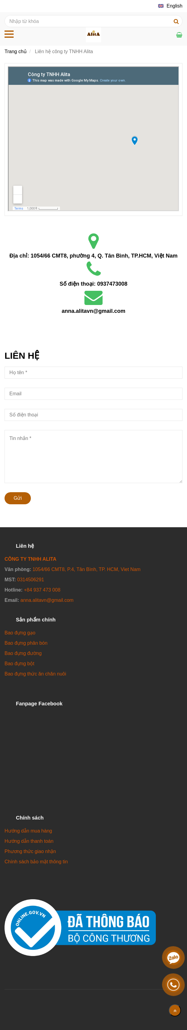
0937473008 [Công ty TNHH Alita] (112, 284)
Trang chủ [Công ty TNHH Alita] (16, 51)
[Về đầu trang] (175, 1010)
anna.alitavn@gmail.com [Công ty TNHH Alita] (94, 311)
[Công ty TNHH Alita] (93, 138)
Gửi (18, 498)
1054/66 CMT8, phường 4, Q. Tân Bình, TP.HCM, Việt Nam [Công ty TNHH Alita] (104, 256)
